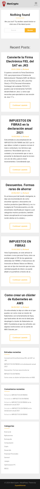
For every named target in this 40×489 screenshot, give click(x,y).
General (6, 457)
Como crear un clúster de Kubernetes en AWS (20, 299)
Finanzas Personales (11, 454)
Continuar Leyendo (20, 105)
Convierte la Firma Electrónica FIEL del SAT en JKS (20, 61)
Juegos (6, 461)
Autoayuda (8, 439)
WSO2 (6, 468)
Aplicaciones (8, 435)
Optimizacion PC (9, 465)
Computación (8, 443)
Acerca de (7, 432)
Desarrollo (7, 450)
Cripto (6, 446)
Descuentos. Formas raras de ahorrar (16, 370)
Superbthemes (20, 485)
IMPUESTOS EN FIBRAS (12, 374)
